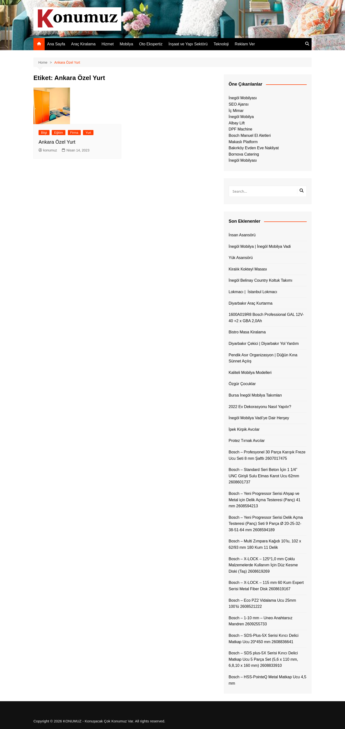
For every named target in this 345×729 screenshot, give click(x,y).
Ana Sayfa (56, 44)
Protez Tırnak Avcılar (247, 441)
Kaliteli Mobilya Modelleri (250, 372)
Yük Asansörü (241, 258)
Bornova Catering (244, 154)
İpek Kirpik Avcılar (244, 429)
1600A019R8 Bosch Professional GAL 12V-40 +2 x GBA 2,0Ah (266, 317)
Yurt (88, 132)
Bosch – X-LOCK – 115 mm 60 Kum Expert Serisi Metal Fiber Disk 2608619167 (266, 585)
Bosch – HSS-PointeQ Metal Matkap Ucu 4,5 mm (267, 680)
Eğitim (58, 132)
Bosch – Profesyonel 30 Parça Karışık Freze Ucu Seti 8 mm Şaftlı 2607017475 (267, 455)
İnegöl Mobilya (241, 117)
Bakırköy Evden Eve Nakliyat (254, 148)
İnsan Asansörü (242, 235)
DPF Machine (240, 129)
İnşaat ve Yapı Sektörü (188, 44)
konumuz (48, 150)
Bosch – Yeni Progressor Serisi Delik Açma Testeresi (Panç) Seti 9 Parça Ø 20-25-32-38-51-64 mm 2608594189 (266, 523)
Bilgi (44, 132)
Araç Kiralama (83, 44)
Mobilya (126, 44)
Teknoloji (221, 44)
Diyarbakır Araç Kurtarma (251, 303)
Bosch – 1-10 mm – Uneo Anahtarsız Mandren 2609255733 (260, 621)
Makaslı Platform (243, 142)
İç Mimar (236, 111)
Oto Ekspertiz (150, 44)
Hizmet (107, 44)
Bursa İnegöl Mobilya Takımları (255, 395)
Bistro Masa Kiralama (247, 332)
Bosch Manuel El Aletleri (250, 135)
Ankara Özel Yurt (57, 142)
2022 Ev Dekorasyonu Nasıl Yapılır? (260, 407)
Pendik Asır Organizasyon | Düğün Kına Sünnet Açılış (263, 358)
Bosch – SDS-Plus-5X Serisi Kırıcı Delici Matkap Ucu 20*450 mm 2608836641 (263, 638)
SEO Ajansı (239, 104)
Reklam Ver (245, 44)
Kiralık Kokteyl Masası (248, 269)
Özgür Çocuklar (242, 384)
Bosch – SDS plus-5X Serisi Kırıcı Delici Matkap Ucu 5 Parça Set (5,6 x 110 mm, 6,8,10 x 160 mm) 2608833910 (263, 659)
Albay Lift (237, 123)
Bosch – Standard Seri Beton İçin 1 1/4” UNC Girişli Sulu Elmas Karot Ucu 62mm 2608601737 (264, 476)
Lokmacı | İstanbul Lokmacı (253, 292)
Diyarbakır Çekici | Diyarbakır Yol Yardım (264, 343)
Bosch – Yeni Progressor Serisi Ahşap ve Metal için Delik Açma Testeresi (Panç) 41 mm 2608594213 (264, 499)
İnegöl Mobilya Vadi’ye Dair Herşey (259, 418)
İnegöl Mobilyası (243, 98)
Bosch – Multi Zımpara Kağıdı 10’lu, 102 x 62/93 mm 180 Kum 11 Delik (265, 544)
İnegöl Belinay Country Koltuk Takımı (260, 280)
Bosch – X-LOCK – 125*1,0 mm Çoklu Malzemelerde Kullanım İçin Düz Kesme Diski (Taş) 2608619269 (263, 565)
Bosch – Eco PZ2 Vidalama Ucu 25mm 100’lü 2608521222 (262, 603)
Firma (74, 132)
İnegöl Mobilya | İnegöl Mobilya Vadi (260, 246)
